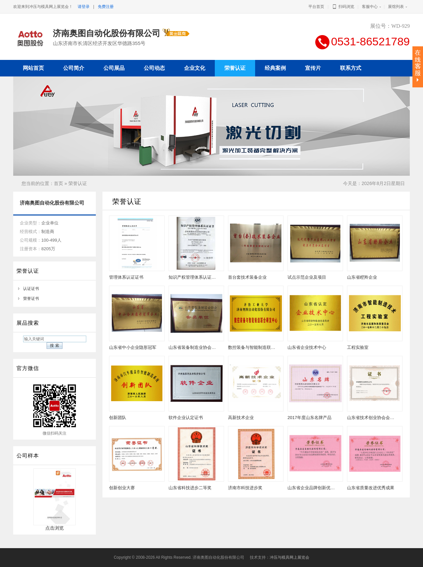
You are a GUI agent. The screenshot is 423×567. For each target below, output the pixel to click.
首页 (58, 183)
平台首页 (316, 6)
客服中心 (370, 6)
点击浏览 (54, 526)
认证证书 (31, 288)
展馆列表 (396, 6)
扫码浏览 (343, 6)
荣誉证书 (31, 298)
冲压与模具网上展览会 (289, 557)
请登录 (84, 6)
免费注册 (106, 6)
